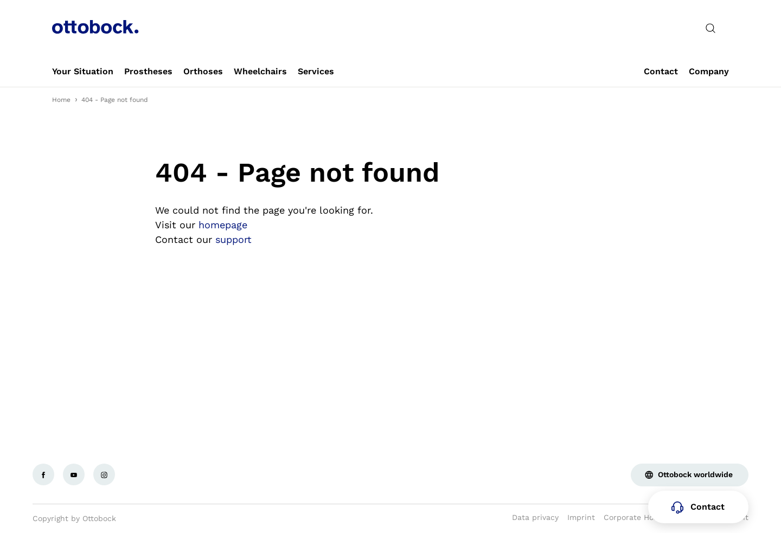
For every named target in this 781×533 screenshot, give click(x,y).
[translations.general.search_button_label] (710, 28)
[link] (82, 72)
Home (61, 100)
